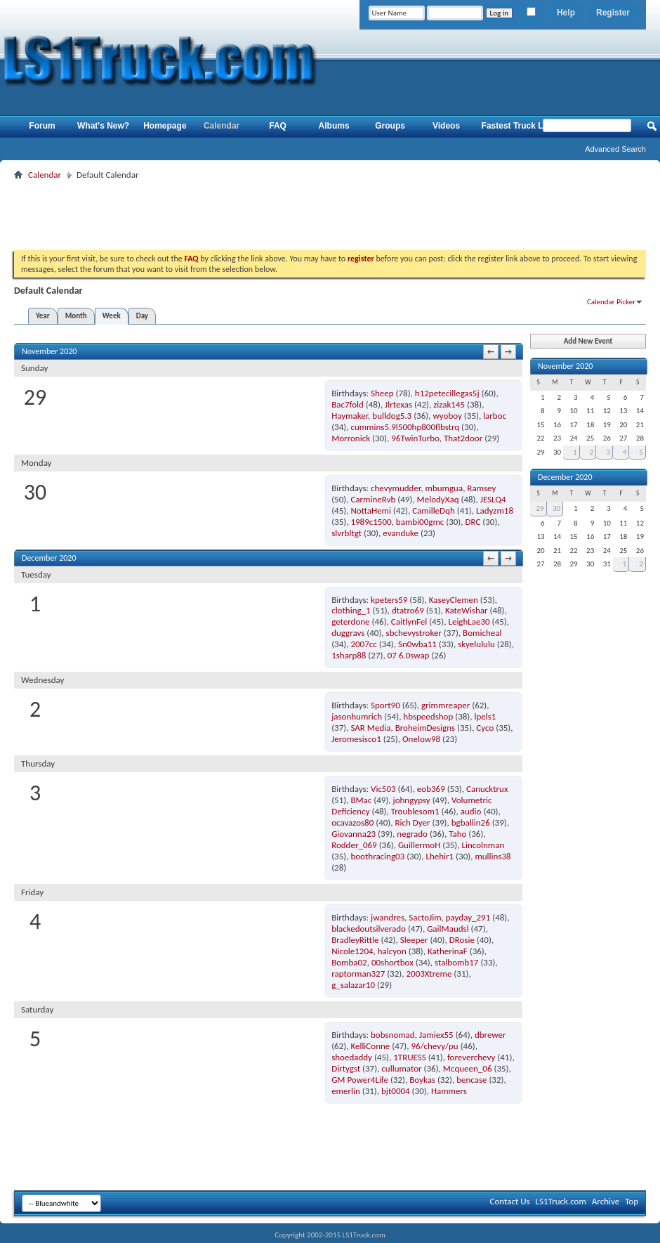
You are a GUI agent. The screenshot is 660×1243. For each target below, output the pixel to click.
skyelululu (476, 644)
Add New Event (588, 341)
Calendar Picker (611, 301)
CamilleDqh (433, 510)
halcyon (392, 951)
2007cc (363, 644)
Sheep (382, 393)
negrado (412, 833)
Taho (457, 833)
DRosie (462, 940)
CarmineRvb (372, 499)
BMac (360, 800)
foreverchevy (471, 1057)
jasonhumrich (356, 716)
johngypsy (411, 800)
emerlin (345, 1091)
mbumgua (444, 488)
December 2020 (565, 477)
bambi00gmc (420, 521)
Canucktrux (487, 788)
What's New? (103, 126)
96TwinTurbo (415, 438)
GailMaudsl (447, 928)
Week (112, 315)
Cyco (485, 727)
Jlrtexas (398, 404)
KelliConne (370, 1046)
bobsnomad (393, 1034)
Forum (42, 126)
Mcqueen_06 (467, 1068)
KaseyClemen (453, 599)
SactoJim (425, 917)
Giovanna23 (353, 833)
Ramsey (481, 488)
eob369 (431, 788)
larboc (494, 415)
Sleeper (414, 940)
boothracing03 (377, 856)
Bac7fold (347, 404)
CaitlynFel (409, 621)
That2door (463, 438)
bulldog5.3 (391, 415)
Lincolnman (482, 845)
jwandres (387, 917)
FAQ (277, 126)
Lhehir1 (439, 856)
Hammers (449, 1091)
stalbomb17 (456, 962)
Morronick (350, 438)
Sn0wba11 (417, 644)
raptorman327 (358, 973)
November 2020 (565, 366)
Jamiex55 (436, 1034)
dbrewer (490, 1034)
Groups (390, 126)
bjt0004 (395, 1091)
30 (556, 508)
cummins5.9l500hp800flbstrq (404, 427)
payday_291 (468, 917)
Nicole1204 (352, 951)
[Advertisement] (330, 215)
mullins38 (492, 856)
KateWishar (466, 610)
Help (566, 13)
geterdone (350, 621)
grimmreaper (445, 705)
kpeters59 (389, 599)
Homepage (164, 126)
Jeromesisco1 (356, 739)
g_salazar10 (353, 985)
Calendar (221, 126)
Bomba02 (349, 962)
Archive (605, 1201)
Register (613, 13)
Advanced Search (615, 149)
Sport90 (385, 705)
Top (631, 1201)
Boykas (422, 1079)
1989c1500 (370, 521)
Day (142, 315)
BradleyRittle (354, 940)
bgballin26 (470, 822)
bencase (471, 1079)
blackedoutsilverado (368, 928)
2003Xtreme (428, 973)
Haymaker (349, 415)
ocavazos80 (352, 822)
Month (76, 315)
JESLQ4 (493, 499)
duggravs (347, 632)
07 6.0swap (409, 655)
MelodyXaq (438, 499)
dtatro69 (408, 610)
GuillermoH (419, 845)
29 (539, 508)
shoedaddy (351, 1057)
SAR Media (370, 727)
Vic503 (383, 788)
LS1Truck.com (561, 1201)
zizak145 (449, 404)
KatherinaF (448, 951)
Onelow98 (421, 739)
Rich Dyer (412, 822)
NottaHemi (370, 510)
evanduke (400, 533)
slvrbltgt (346, 533)
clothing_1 (351, 610)
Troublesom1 (415, 811)
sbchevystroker (414, 632)
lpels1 (485, 716)
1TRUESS (409, 1057)
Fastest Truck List (517, 126)
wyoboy (447, 415)
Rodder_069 (354, 845)
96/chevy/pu (434, 1046)
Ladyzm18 (494, 510)
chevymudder (396, 488)
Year (43, 315)
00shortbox (392, 962)
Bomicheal (482, 632)
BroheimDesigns (425, 727)
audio (471, 811)
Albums (334, 126)
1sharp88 (348, 655)
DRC (472, 521)
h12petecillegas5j (447, 393)
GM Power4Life (359, 1079)
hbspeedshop (428, 716)
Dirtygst (345, 1068)
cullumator (401, 1068)
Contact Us (509, 1201)
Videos (446, 126)
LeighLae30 (468, 621)
